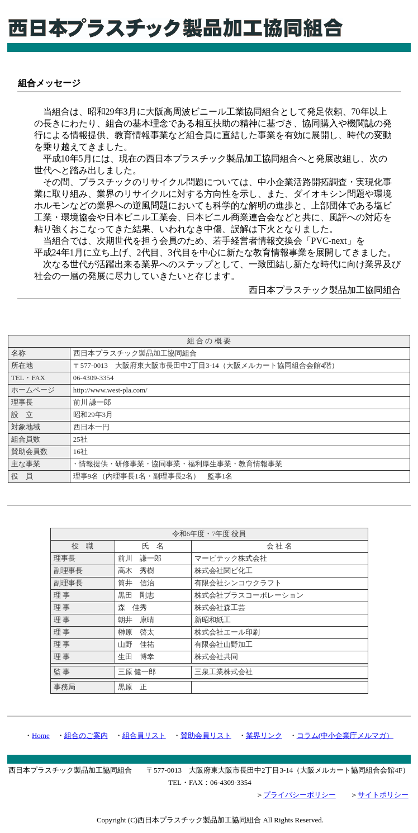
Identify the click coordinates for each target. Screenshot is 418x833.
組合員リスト (144, 735)
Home (41, 735)
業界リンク (264, 735)
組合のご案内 (86, 735)
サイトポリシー (383, 795)
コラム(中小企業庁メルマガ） (345, 735)
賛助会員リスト (205, 735)
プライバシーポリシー (299, 795)
